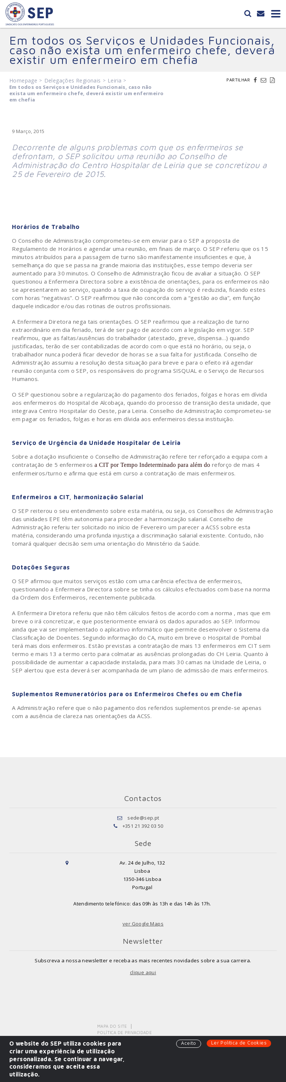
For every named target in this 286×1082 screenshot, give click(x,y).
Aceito (188, 1043)
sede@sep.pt (143, 817)
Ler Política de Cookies (239, 1043)
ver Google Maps (143, 923)
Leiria (114, 80)
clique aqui (143, 972)
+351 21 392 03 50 (143, 826)
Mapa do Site (112, 1026)
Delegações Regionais (72, 80)
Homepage (23, 80)
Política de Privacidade (124, 1032)
